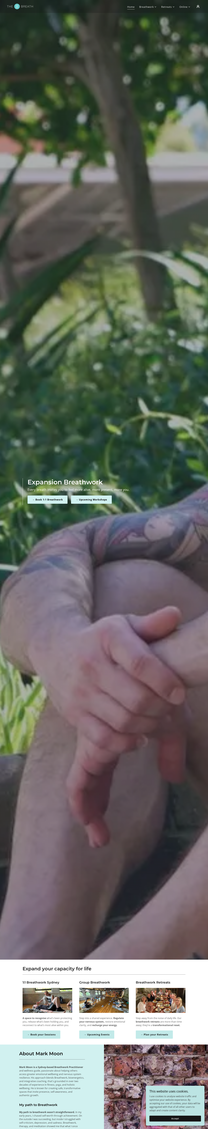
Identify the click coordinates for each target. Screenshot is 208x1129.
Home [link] (131, 7)
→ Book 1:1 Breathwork (47, 499)
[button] (148, 7)
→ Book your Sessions (41, 1034)
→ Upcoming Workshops (91, 499)
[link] (20, 6)
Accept (175, 1118)
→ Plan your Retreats (154, 1034)
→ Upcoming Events (97, 1034)
